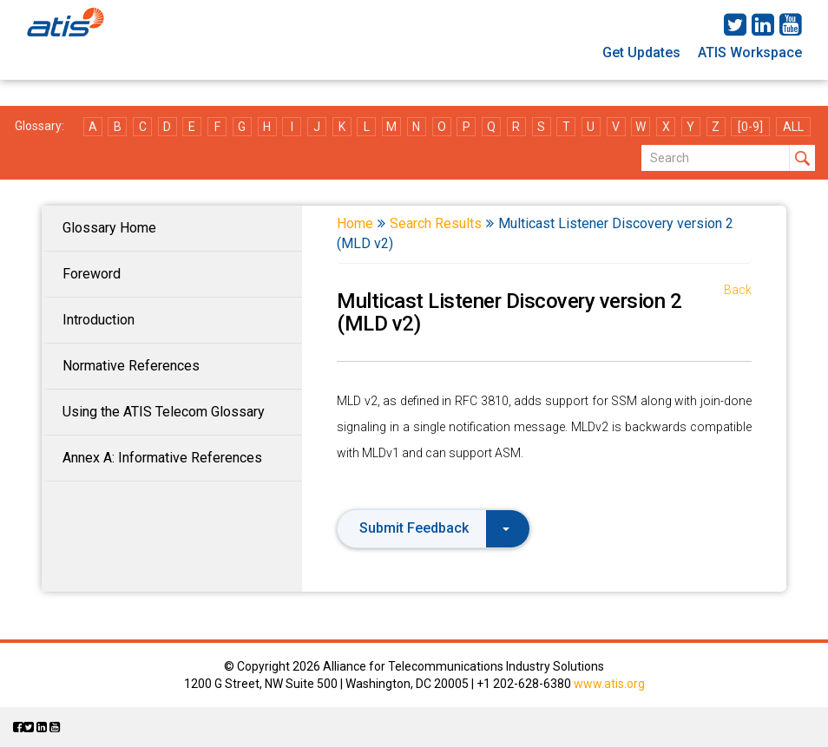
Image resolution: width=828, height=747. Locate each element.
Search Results (436, 223)
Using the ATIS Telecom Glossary (163, 411)
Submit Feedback (434, 528)
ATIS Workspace (750, 52)
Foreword (91, 273)
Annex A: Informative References (162, 457)
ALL (793, 127)
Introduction (98, 319)
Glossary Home (109, 228)
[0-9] (750, 127)
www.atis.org (609, 684)
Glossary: (39, 126)
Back (738, 290)
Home (355, 223)
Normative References (131, 365)
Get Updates (641, 52)
